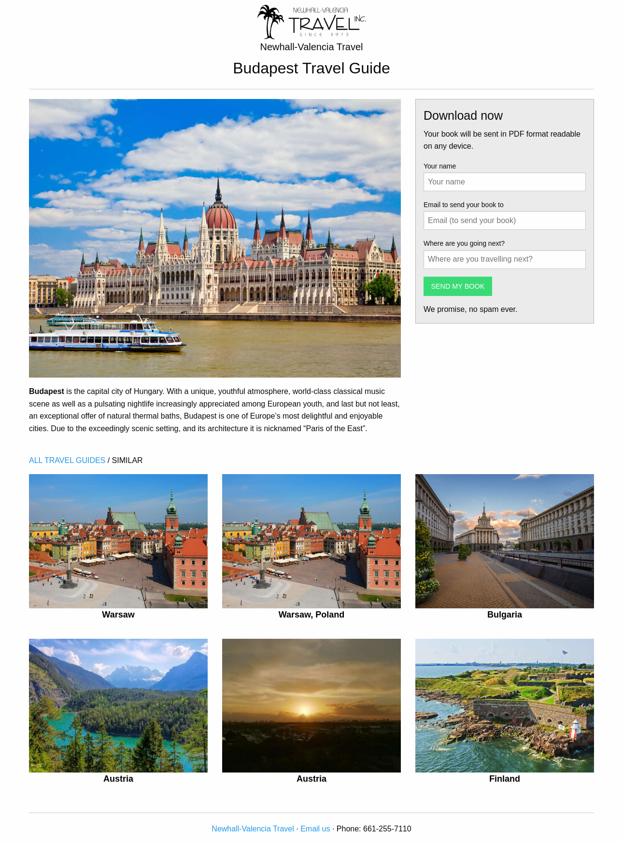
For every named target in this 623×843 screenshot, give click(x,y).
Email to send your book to (464, 205)
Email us (315, 829)
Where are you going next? (464, 243)
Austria (118, 779)
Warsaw (118, 614)
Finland (504, 779)
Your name (440, 166)
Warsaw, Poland (312, 614)
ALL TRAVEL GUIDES (67, 460)
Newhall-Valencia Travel (253, 829)
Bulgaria (504, 614)
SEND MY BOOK (457, 286)
